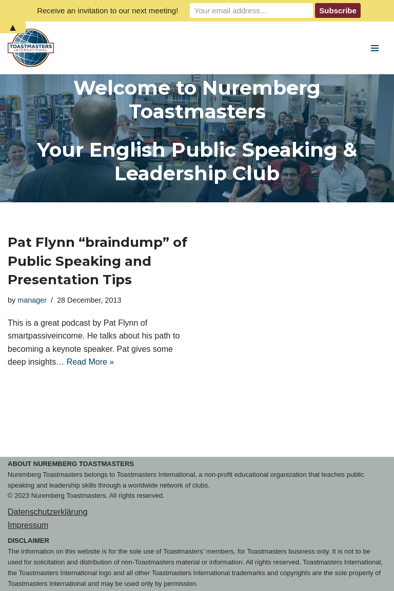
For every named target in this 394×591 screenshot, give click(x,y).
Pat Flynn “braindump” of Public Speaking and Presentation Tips (97, 261)
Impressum (28, 525)
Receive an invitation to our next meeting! (107, 10)
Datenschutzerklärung (48, 512)
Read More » (90, 361)
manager (32, 300)
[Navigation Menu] (374, 48)
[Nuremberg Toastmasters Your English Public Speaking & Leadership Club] (33, 48)
